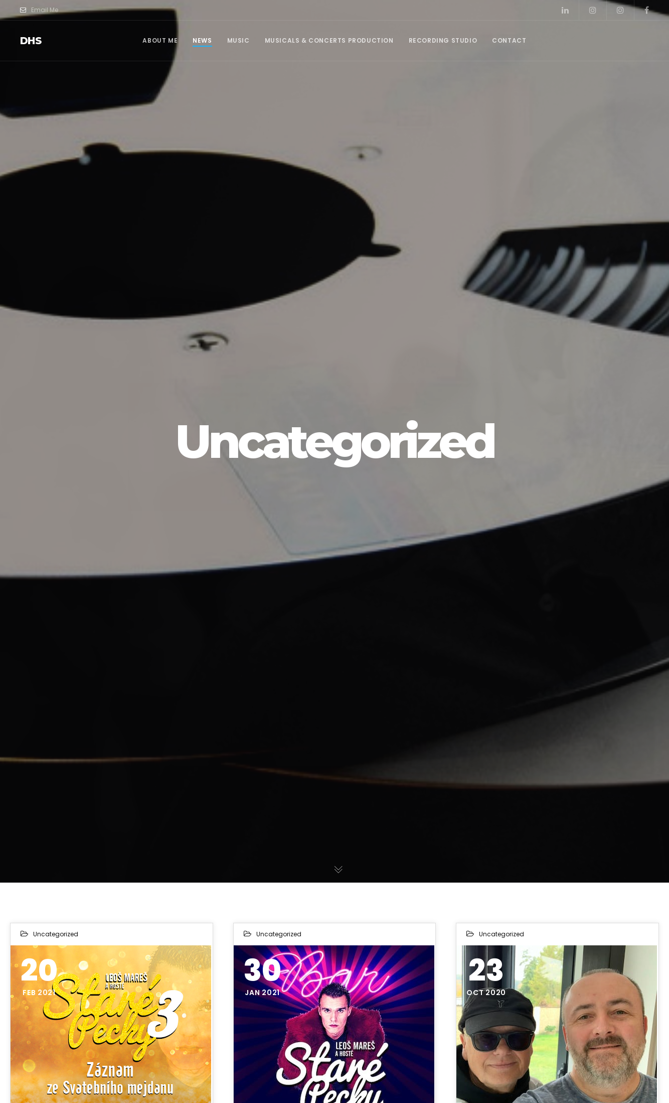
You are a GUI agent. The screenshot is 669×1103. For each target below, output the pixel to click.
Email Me (39, 10)
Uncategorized (55, 934)
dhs (30, 41)
